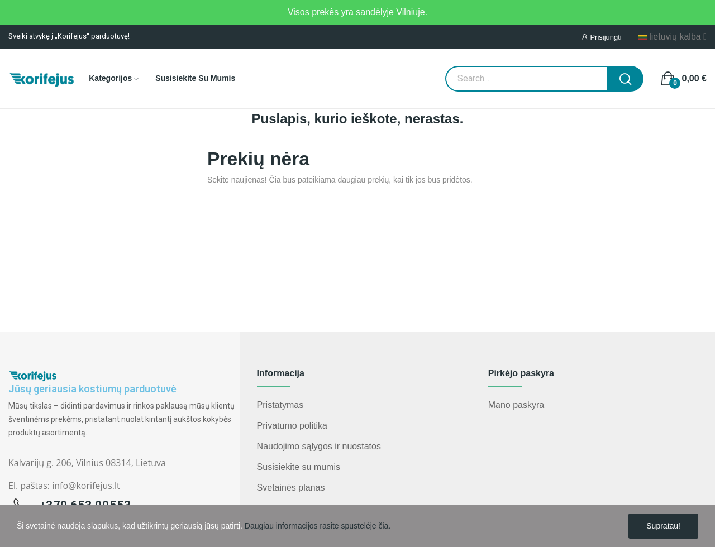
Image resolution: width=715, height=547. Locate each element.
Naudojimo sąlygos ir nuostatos (319, 446)
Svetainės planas (291, 487)
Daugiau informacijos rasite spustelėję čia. (317, 525)
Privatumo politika (292, 425)
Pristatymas (280, 405)
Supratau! (663, 525)
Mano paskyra (516, 405)
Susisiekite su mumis (298, 467)
